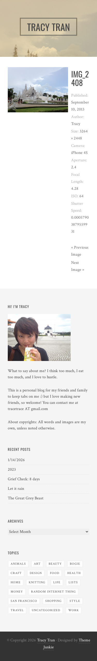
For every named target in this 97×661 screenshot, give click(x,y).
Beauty (55, 564)
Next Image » (77, 266)
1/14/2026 (16, 460)
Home (16, 582)
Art (37, 564)
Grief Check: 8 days (24, 479)
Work (73, 610)
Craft (16, 573)
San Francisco (24, 601)
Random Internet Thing (53, 592)
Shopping (53, 601)
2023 (12, 469)
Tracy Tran (46, 640)
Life (57, 582)
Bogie (75, 564)
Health (74, 573)
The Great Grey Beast (25, 498)
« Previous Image (79, 251)
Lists (73, 582)
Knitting (37, 582)
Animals (18, 564)
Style (75, 601)
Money (17, 592)
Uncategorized (46, 610)
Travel (17, 610)
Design (36, 573)
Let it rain (16, 488)
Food (54, 573)
